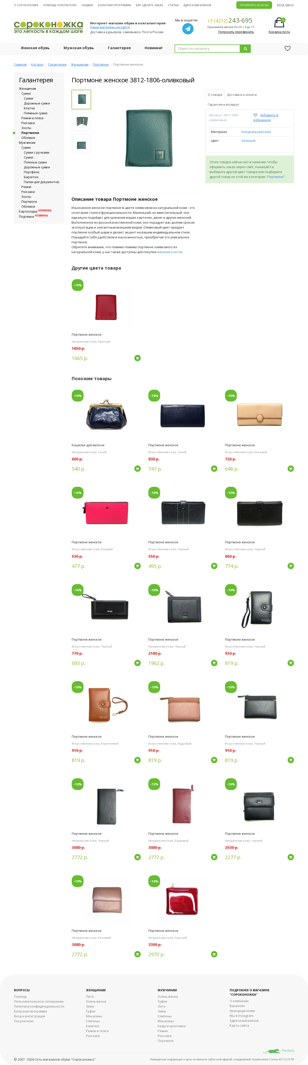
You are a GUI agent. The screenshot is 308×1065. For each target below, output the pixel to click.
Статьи (173, 5)
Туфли (90, 1011)
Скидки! (87, 5)
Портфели (31, 172)
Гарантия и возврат (223, 104)
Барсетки (31, 177)
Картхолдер (35, 211)
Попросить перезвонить (236, 32)
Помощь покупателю (60, 5)
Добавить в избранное (265, 117)
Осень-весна (96, 1001)
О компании (239, 1001)
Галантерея (119, 47)
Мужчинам (27, 142)
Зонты (26, 128)
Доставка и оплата (242, 94)
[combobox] (207, 48)
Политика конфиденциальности (39, 1006)
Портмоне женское (87, 334)
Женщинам (79, 64)
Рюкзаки (28, 123)
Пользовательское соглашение (39, 1001)
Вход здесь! (285, 5)
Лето (90, 996)
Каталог (37, 64)
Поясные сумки (35, 162)
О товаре (215, 94)
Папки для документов (41, 182)
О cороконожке (26, 5)
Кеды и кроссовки (172, 1026)
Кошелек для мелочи (88, 445)
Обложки (28, 137)
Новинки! (153, 47)
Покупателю (24, 1021)
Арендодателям (242, 1010)
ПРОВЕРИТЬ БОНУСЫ (254, 5)
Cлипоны (165, 1016)
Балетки (92, 1026)
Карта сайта (239, 1025)
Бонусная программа (114, 5)
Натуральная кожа (256, 132)
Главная (20, 64)
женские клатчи (169, 252)
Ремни (26, 187)
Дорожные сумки (37, 103)
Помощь (20, 996)
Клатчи (29, 108)
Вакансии (237, 1006)
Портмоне (101, 64)
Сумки (26, 93)
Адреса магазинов (197, 5)
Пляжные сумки (35, 113)
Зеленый (248, 140)
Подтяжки (33, 216)
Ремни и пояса (32, 118)
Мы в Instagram (241, 1015)
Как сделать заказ (149, 5)
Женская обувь (35, 47)
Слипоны (93, 1021)
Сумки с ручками (36, 152)
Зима (90, 1006)
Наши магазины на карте (110, 27)
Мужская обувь (79, 47)
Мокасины (94, 1016)
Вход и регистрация (29, 1016)
